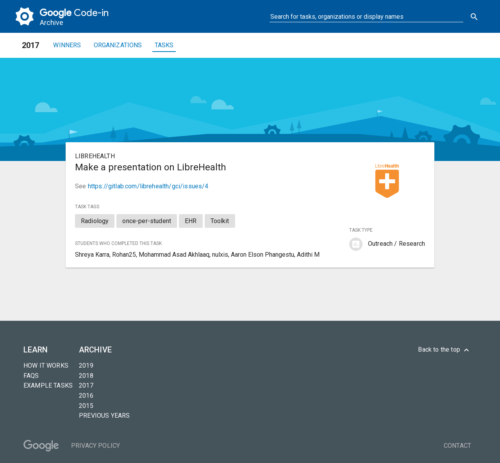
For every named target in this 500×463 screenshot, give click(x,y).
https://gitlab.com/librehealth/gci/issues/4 (148, 186)
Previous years (104, 415)
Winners (67, 45)
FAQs (31, 375)
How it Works (45, 365)
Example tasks (48, 385)
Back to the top (444, 350)
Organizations (118, 45)
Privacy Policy (95, 445)
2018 (86, 375)
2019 (86, 365)
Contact (457, 445)
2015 (86, 405)
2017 (86, 385)
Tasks (164, 45)
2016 (86, 395)
